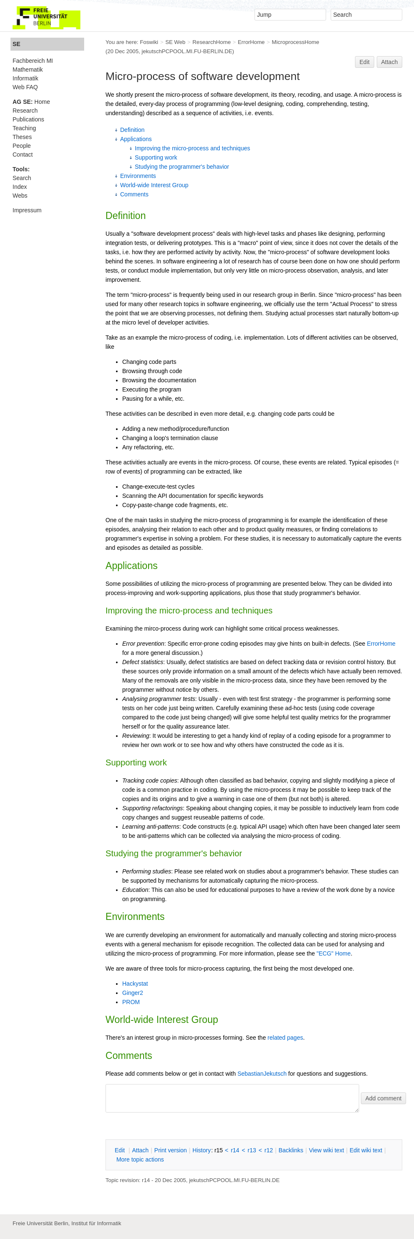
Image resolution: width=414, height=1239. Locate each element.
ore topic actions (140, 1159)
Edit (365, 62)
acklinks (290, 1150)
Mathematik (28, 69)
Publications (28, 119)
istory (202, 1150)
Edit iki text (366, 1150)
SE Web (175, 42)
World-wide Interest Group (154, 185)
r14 (235, 1150)
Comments (134, 194)
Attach (389, 62)
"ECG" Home (333, 953)
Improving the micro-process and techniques (192, 148)
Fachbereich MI (33, 60)
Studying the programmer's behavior (182, 166)
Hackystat (135, 983)
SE (17, 44)
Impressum (27, 210)
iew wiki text (326, 1150)
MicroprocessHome (295, 42)
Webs (20, 195)
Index (20, 186)
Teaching (24, 128)
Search (22, 178)
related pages (285, 1037)
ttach (140, 1150)
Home (31, 101)
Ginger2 (132, 992)
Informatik (25, 78)
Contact (23, 154)
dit (120, 1150)
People (22, 145)
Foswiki (149, 42)
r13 (252, 1150)
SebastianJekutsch (262, 1073)
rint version (170, 1150)
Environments (138, 176)
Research (25, 110)
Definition (132, 129)
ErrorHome (251, 42)
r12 (269, 1150)
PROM (131, 1002)
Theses (22, 137)
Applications (136, 139)
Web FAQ (25, 87)
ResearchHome (212, 42)
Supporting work (156, 157)
